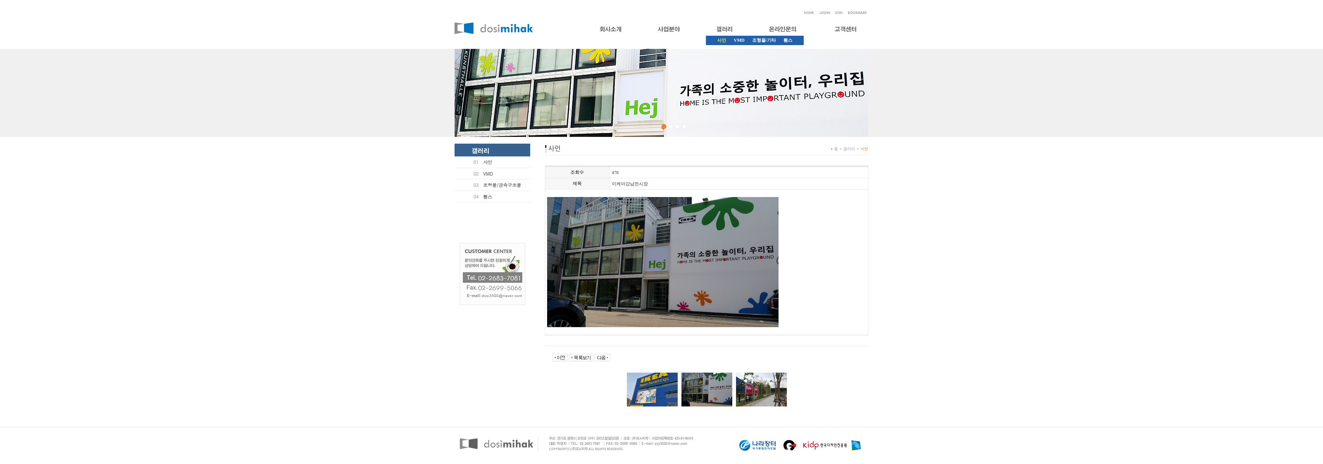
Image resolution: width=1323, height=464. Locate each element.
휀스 (787, 40)
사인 (487, 162)
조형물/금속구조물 (502, 185)
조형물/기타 (764, 40)
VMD (739, 40)
